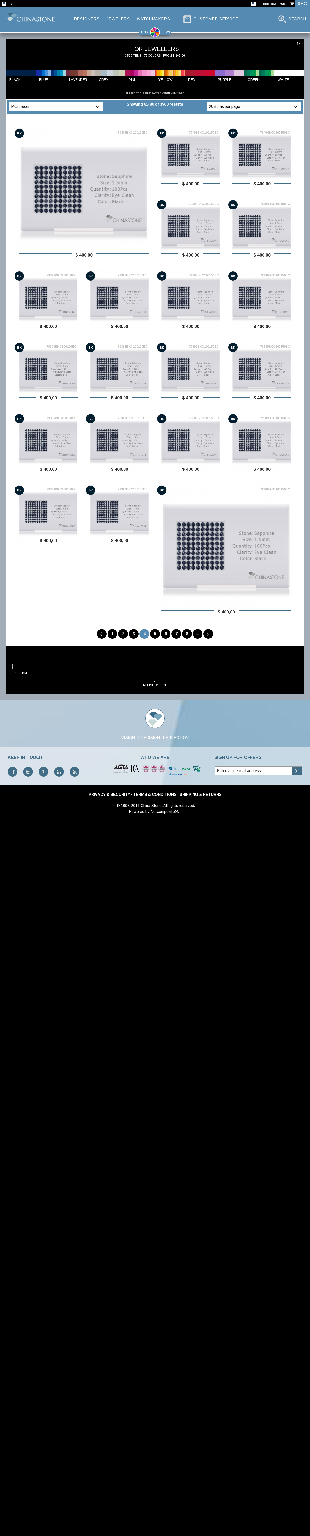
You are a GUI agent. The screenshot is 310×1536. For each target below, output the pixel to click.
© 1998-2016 (128, 806)
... (197, 634)
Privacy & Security (109, 794)
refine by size (155, 683)
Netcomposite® (164, 811)
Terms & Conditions (155, 794)
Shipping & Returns (201, 794)
